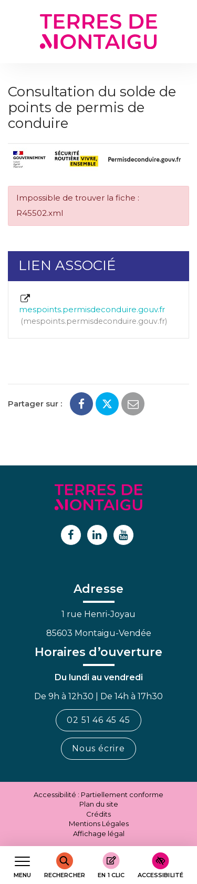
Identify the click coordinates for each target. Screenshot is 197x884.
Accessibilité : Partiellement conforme (98, 794)
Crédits (98, 814)
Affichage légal (99, 833)
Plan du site (98, 804)
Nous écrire (98, 748)
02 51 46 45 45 (98, 720)
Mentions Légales (99, 823)
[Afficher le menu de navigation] (22, 865)
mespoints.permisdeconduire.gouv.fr (93, 310)
